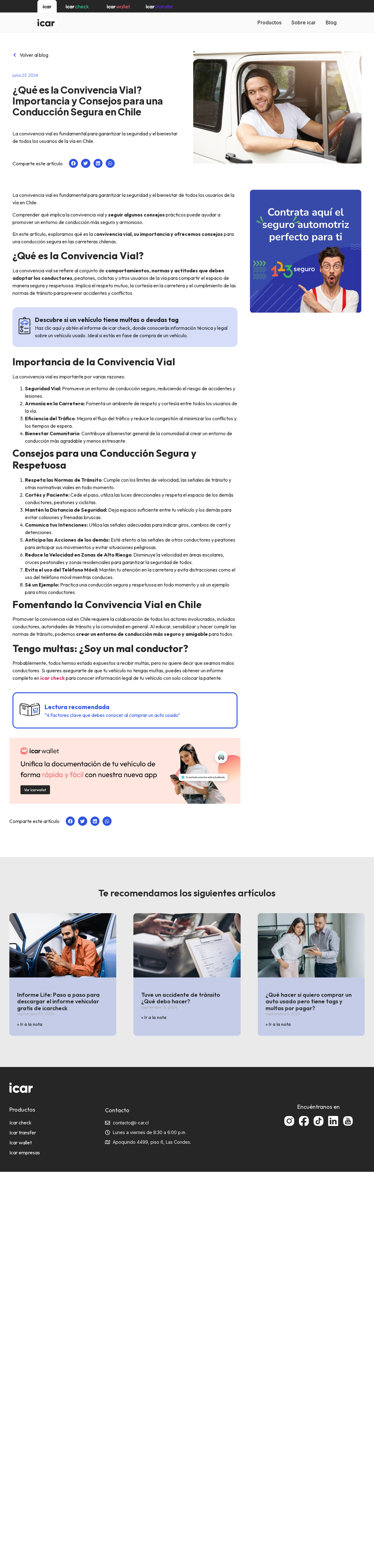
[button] (73, 163)
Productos (269, 22)
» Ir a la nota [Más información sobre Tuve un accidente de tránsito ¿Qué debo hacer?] (153, 1017)
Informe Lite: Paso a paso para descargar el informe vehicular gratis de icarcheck (58, 1001)
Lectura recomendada (77, 707)
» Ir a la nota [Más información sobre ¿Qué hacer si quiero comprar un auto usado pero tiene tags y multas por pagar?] (278, 1024)
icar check (52, 678)
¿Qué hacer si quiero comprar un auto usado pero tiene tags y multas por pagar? (309, 1001)
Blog (331, 22)
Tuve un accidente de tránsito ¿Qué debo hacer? (180, 998)
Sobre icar (303, 22)
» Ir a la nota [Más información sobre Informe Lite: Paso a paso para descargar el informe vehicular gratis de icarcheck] (29, 1024)
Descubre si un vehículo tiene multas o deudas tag (107, 320)
